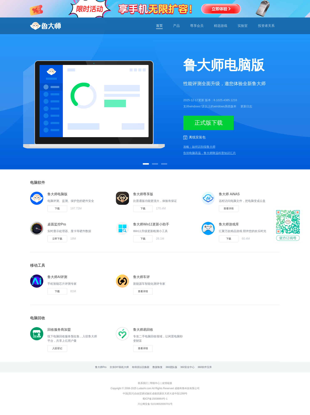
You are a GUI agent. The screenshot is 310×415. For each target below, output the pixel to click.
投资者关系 (266, 25)
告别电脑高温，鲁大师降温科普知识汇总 (209, 153)
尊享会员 (196, 25)
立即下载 (57, 238)
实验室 (243, 25)
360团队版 (171, 367)
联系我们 (143, 383)
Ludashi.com (144, 388)
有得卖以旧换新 (140, 367)
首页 (159, 25)
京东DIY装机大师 (119, 367)
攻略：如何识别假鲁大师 (199, 146)
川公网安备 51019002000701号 (155, 404)
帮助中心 (155, 383)
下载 (57, 208)
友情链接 (167, 383)
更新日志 (246, 106)
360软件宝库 (205, 367)
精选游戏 (220, 25)
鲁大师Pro (101, 367)
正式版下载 (209, 123)
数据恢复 (157, 367)
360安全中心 (187, 367)
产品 (176, 25)
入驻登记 (57, 348)
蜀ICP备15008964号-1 (155, 398)
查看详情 (229, 208)
